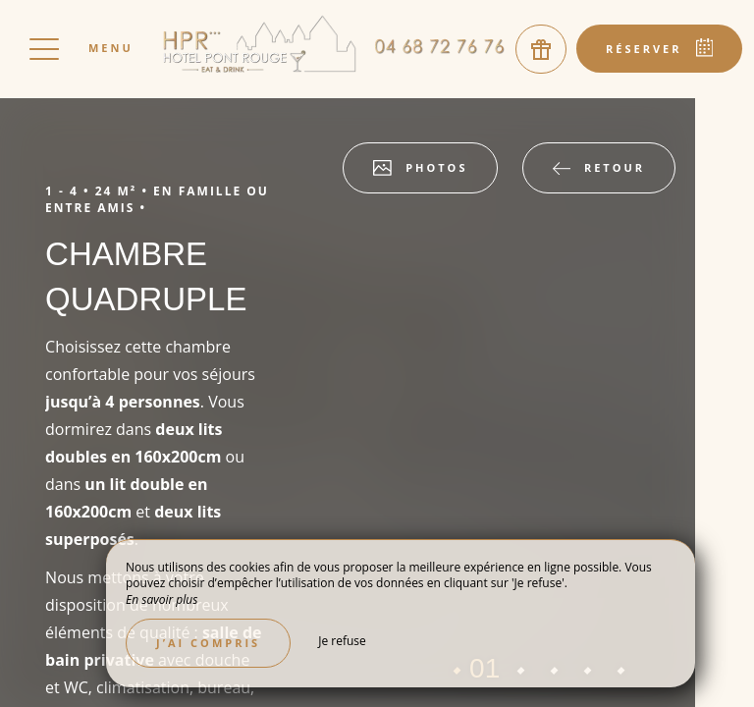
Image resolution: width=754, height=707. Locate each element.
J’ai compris (208, 642)
